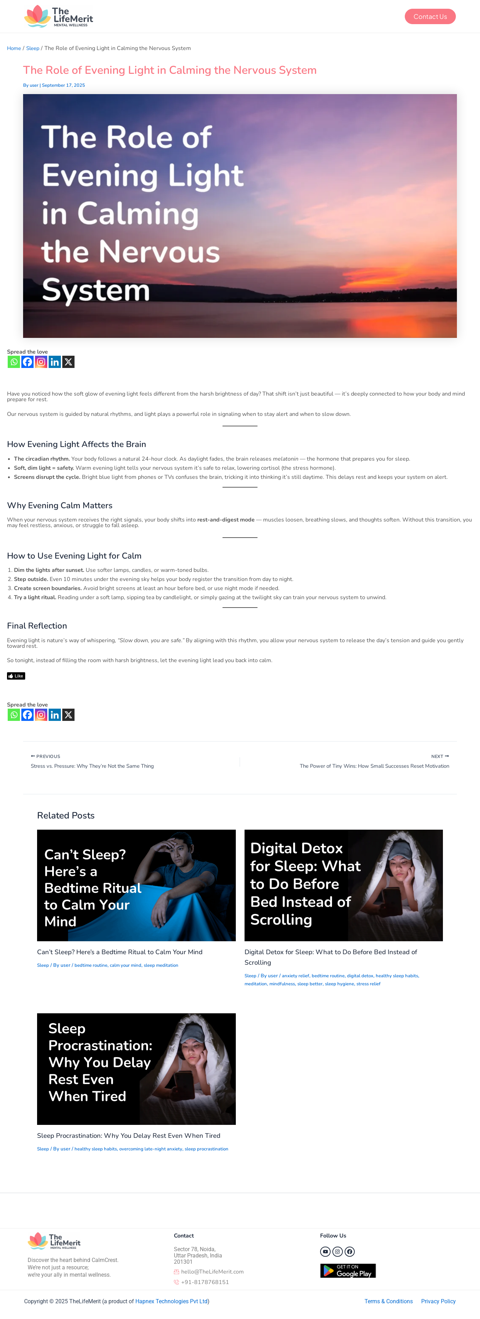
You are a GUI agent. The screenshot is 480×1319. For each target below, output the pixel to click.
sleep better (314, 984)
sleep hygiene (345, 984)
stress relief (377, 984)
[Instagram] (41, 362)
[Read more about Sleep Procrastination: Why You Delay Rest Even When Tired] (136, 1070)
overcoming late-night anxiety (156, 1150)
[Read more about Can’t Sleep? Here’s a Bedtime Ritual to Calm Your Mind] (136, 886)
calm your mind (130, 966)
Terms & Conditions (389, 1301)
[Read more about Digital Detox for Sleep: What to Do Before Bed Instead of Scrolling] (344, 886)
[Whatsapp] (14, 362)
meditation (256, 984)
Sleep (43, 966)
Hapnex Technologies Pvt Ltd (171, 1301)
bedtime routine (93, 966)
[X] (68, 362)
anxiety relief (297, 977)
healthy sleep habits (405, 977)
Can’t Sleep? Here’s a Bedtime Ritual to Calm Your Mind (125, 953)
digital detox (366, 977)
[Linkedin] (55, 362)
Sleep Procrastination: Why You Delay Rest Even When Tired (133, 1137)
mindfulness (284, 984)
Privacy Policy (438, 1301)
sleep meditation (169, 966)
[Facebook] (27, 362)
